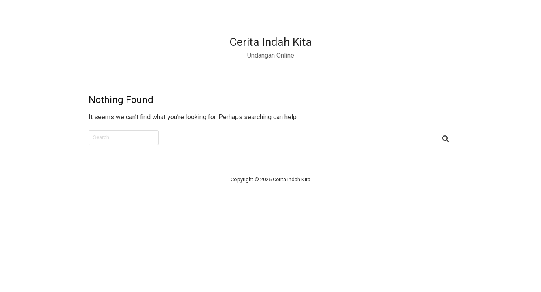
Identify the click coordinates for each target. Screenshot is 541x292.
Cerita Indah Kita (270, 42)
